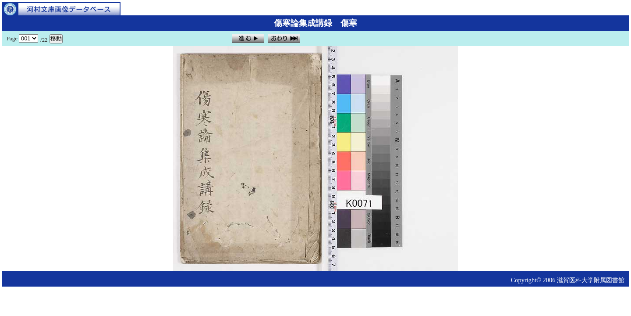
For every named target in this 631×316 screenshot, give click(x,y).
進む (248, 38)
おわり (284, 38)
